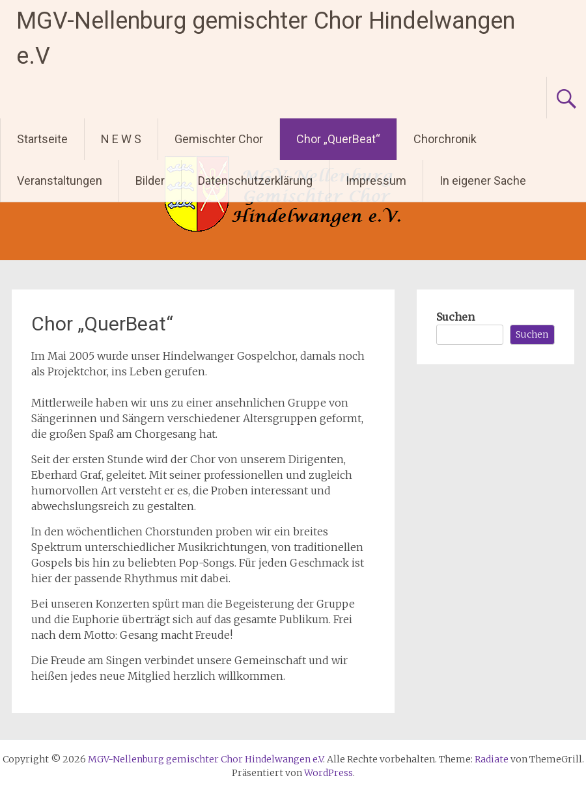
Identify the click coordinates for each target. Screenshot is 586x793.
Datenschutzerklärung (255, 180)
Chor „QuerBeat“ (338, 139)
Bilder (150, 180)
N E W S (121, 139)
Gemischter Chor (218, 139)
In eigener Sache (483, 180)
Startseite (42, 139)
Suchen (455, 316)
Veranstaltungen (59, 180)
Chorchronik (445, 139)
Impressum (376, 180)
